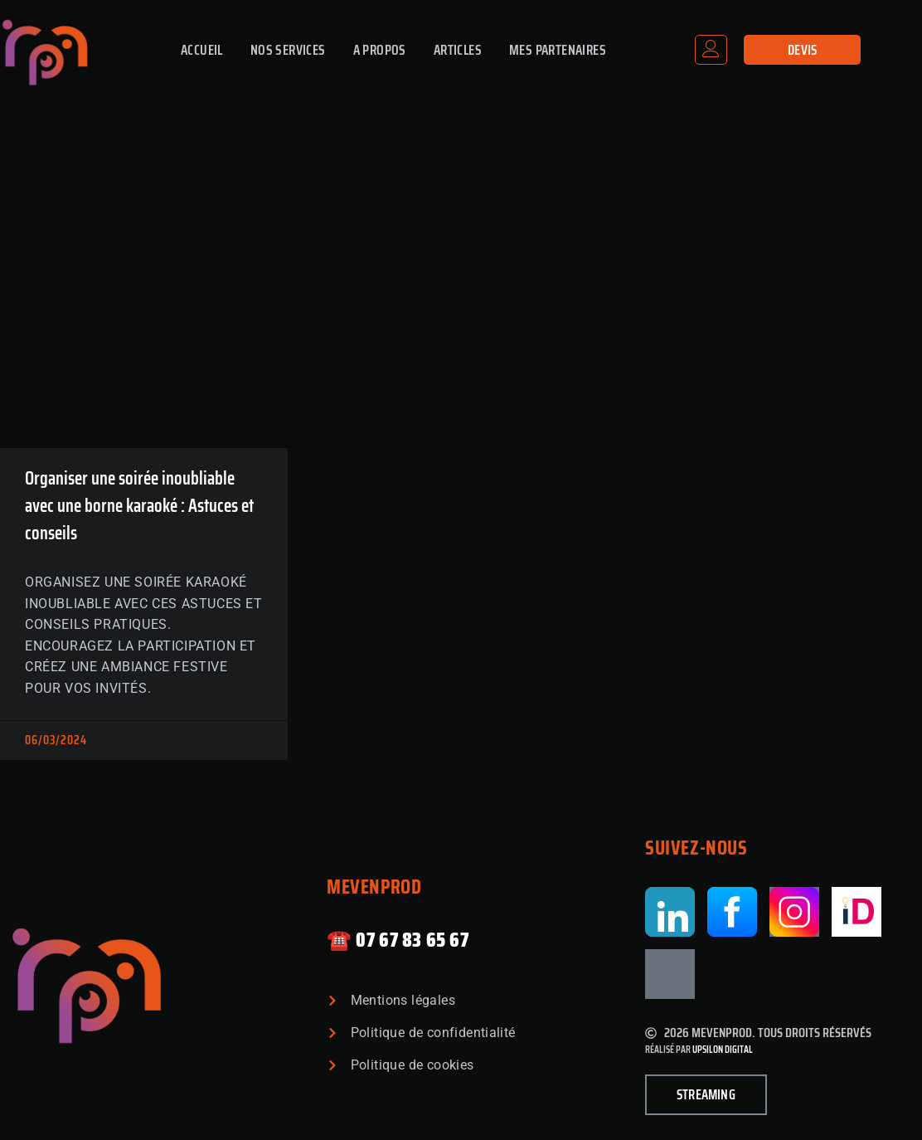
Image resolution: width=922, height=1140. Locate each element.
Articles (458, 50)
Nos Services (288, 50)
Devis (803, 50)
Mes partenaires (557, 50)
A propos (379, 50)
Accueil (202, 50)
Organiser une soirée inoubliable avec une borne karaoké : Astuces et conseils (139, 506)
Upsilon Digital (722, 1049)
